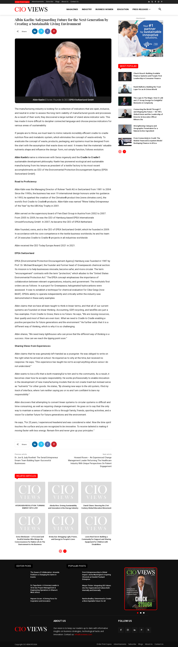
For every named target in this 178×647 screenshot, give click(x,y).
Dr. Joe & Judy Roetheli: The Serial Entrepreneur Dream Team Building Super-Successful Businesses (36, 460)
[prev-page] (60, 551)
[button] (160, 9)
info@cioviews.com (83, 634)
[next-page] (65, 551)
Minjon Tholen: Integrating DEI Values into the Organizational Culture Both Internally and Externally (96, 588)
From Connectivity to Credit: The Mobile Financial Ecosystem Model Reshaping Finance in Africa (148, 140)
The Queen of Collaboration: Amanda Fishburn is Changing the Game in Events (44, 574)
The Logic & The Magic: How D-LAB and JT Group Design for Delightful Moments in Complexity (148, 100)
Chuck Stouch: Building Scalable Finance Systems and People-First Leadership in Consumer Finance (148, 75)
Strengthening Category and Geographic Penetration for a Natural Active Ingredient (146, 128)
